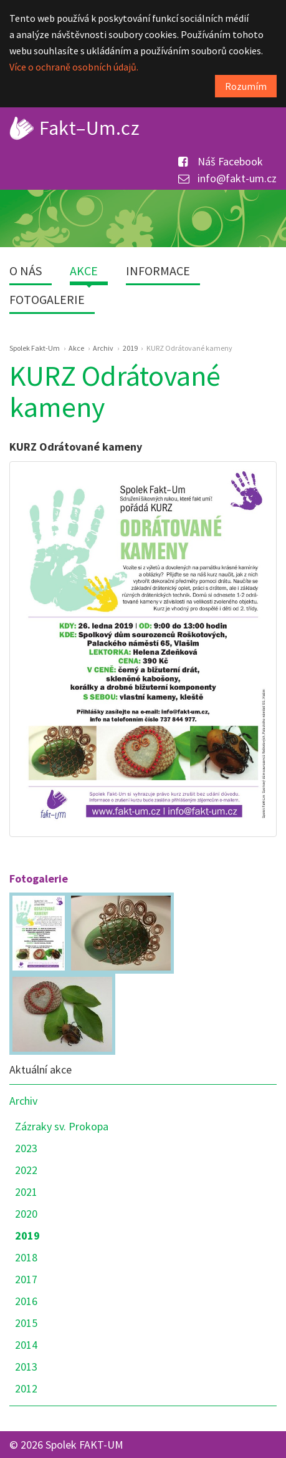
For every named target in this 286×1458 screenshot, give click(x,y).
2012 (26, 1388)
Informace (158, 270)
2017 (26, 1279)
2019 (27, 1235)
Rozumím (246, 86)
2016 (26, 1301)
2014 (26, 1345)
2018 (26, 1257)
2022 (26, 1170)
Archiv (23, 1101)
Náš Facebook (220, 161)
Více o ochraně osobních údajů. (73, 67)
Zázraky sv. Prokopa (61, 1126)
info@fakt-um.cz (227, 178)
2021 (26, 1192)
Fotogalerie (47, 299)
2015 (26, 1323)
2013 (26, 1366)
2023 (26, 1148)
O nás (25, 270)
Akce (84, 270)
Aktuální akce (40, 1069)
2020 (26, 1213)
